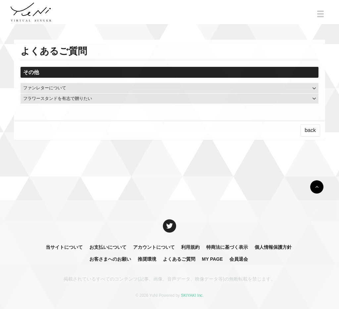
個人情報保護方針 (273, 247)
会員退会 (238, 259)
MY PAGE (212, 259)
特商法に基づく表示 (227, 247)
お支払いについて (107, 247)
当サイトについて (64, 247)
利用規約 (190, 247)
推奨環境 (147, 259)
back (310, 130)
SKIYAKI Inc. (192, 295)
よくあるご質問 (179, 259)
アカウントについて (154, 247)
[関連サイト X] (169, 226)
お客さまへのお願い (110, 259)
